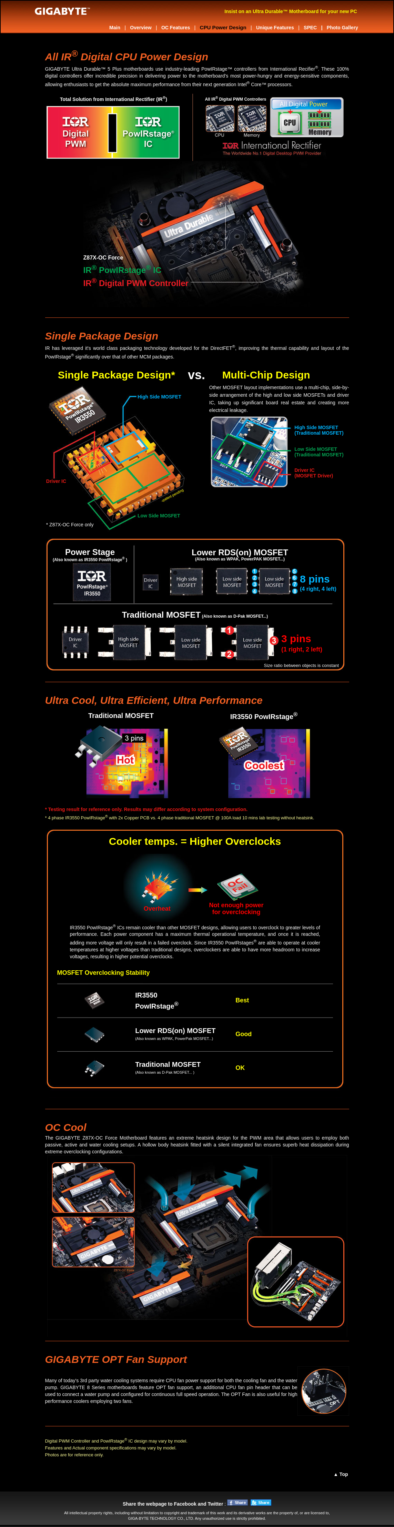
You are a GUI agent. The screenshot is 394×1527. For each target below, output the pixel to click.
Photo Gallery (341, 27)
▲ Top (340, 1474)
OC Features (175, 27)
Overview (141, 27)
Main (115, 27)
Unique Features (275, 27)
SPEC (310, 27)
